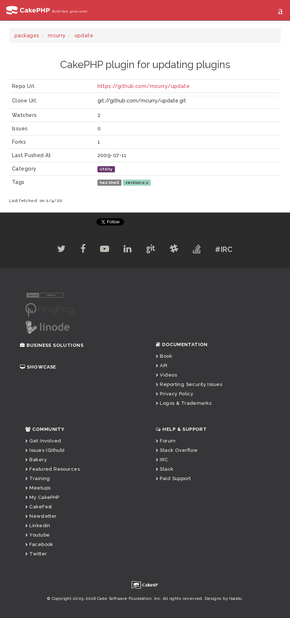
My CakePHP (42, 497)
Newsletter (41, 516)
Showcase (38, 367)
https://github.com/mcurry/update (144, 86)
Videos (166, 375)
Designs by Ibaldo (223, 598)
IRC (162, 459)
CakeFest (38, 506)
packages (26, 35)
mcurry (57, 35)
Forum (166, 440)
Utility (106, 169)
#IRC (224, 249)
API (161, 365)
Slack (165, 469)
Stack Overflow (177, 450)
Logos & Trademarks (183, 403)
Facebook (39, 544)
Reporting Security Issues (189, 384)
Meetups (37, 488)
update (84, 35)
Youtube (37, 535)
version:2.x (137, 182)
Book (164, 356)
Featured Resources (52, 469)
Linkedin (37, 525)
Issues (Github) (45, 450)
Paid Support (173, 478)
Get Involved (43, 440)
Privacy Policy (174, 393)
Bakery (36, 459)
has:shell (109, 182)
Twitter (36, 553)
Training (37, 478)
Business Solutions (51, 345)
